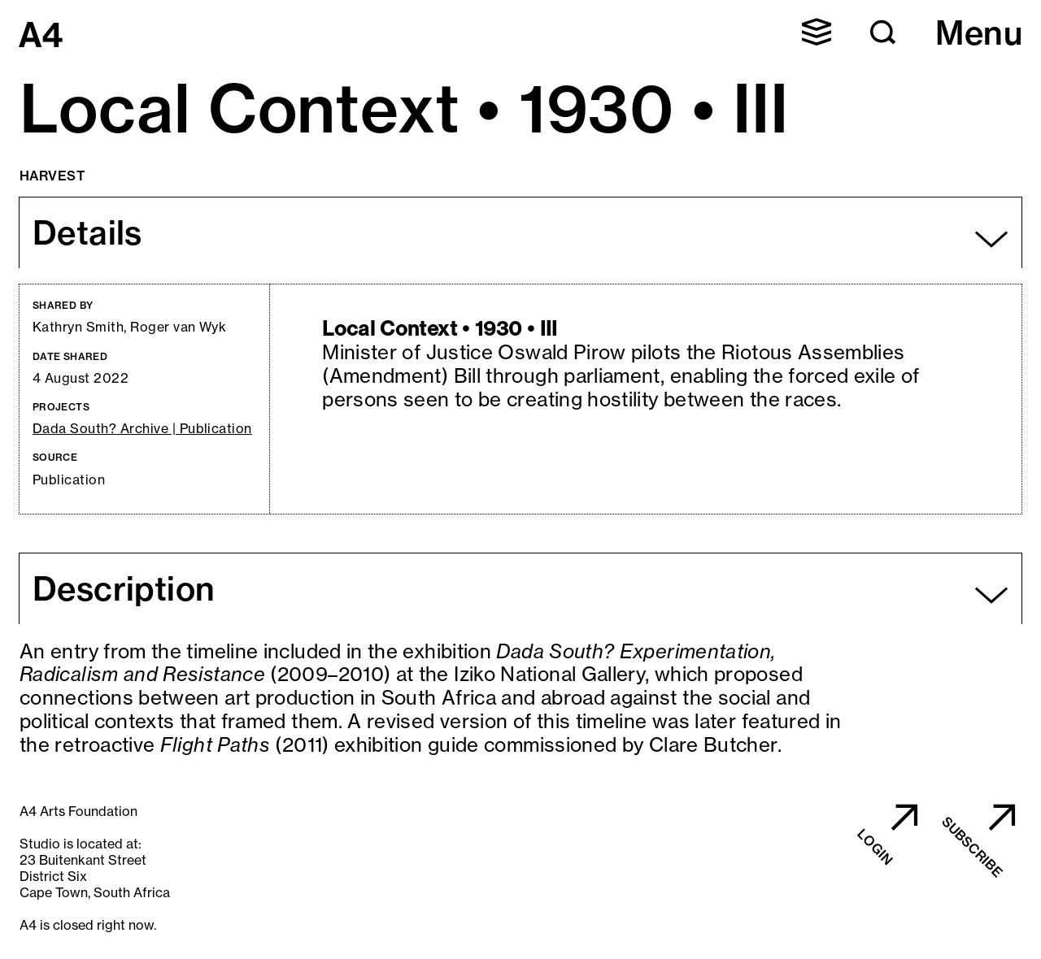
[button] (816, 31)
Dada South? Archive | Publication (142, 428)
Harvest (52, 175)
